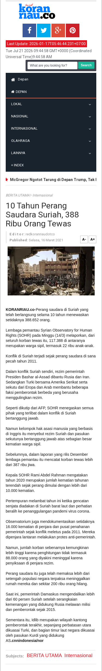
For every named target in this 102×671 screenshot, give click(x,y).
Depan (19, 79)
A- (84, 239)
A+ (92, 239)
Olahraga (22, 141)
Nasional (21, 116)
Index (17, 165)
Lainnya (19, 153)
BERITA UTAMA (18, 195)
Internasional (25, 128)
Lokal (18, 104)
